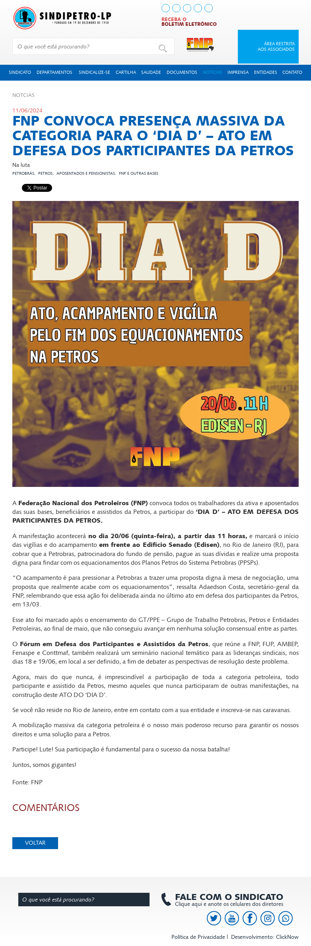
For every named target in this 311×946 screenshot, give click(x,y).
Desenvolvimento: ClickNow (265, 937)
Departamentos (54, 72)
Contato (292, 72)
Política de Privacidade (198, 937)
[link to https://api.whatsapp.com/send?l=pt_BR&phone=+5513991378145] (208, 8)
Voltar (35, 843)
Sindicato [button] (20, 72)
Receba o (189, 22)
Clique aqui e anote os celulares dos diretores (225, 900)
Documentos (182, 72)
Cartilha (126, 72)
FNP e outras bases (138, 173)
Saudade (151, 72)
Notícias (212, 72)
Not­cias (23, 95)
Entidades (265, 72)
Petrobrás (23, 173)
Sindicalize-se (94, 72)
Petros (45, 173)
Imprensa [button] (238, 72)
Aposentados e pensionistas (85, 173)
